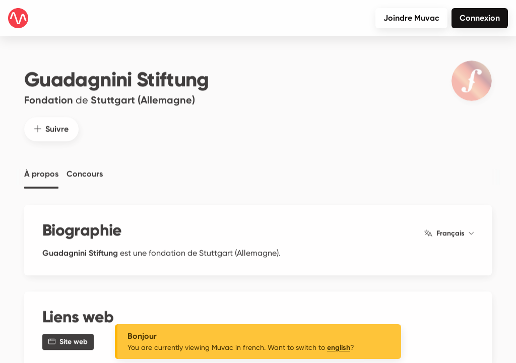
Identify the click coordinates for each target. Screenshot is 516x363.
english (338, 347)
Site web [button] (68, 336)
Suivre (51, 124)
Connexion (480, 18)
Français (449, 228)
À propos (41, 168)
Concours (85, 168)
